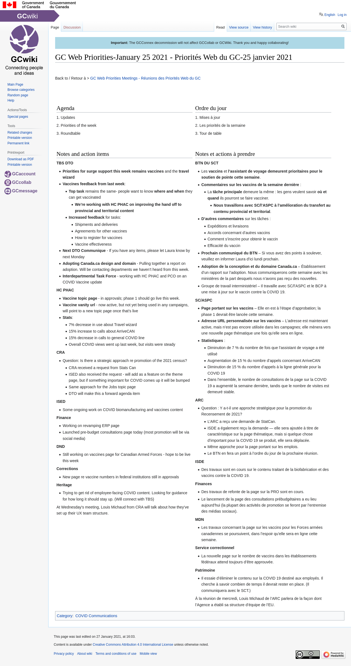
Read (220, 27)
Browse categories (21, 90)
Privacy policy (64, 654)
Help (10, 100)
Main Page (15, 84)
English (329, 15)
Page (55, 27)
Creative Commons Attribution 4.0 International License (133, 645)
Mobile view (148, 654)
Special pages (17, 117)
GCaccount (19, 174)
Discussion (72, 27)
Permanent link (18, 143)
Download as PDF (20, 159)
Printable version (19, 138)
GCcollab (17, 182)
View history (262, 27)
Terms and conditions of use (115, 654)
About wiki (84, 654)
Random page (17, 95)
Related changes (19, 132)
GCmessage (21, 191)
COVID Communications (96, 616)
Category (64, 616)
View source (239, 27)
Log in (342, 15)
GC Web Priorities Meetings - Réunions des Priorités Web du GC (145, 78)
